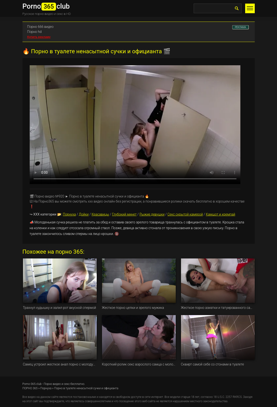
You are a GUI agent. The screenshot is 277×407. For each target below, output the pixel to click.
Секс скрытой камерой (185, 214)
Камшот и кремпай (220, 214)
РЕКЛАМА (240, 27)
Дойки (84, 214)
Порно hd (34, 32)
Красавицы (100, 214)
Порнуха (69, 214)
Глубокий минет (124, 214)
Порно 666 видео (40, 27)
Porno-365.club (32, 384)
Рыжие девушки (152, 214)
